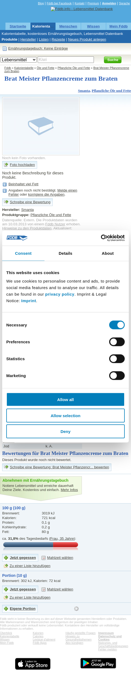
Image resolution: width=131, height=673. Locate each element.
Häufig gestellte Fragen (81, 633)
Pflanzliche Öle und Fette (74, 67)
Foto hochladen (22, 165)
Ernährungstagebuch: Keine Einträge (38, 48)
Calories (38, 636)
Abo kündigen (74, 642)
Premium (93, 3)
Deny (66, 431)
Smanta (84, 91)
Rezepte (58, 39)
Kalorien (38, 633)
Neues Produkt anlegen (87, 39)
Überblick (6, 633)
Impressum (106, 633)
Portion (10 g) (14, 575)
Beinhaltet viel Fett (23, 184)
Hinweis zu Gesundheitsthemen (78, 638)
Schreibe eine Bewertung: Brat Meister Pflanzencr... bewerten (59, 467)
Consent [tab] (23, 253)
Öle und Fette (46, 67)
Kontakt (79, 3)
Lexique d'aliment (44, 639)
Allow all (65, 399)
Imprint (28, 300)
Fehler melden (107, 649)
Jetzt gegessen (23, 558)
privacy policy (60, 294)
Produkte (9, 39)
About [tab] (108, 253)
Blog (41, 3)
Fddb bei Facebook (59, 3)
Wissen (93, 26)
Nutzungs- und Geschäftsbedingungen (113, 644)
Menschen (68, 26)
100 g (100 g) (13, 508)
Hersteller (28, 39)
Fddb (7, 67)
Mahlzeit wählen (60, 558)
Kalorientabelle (45, 26)
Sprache (124, 3)
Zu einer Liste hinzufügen (30, 566)
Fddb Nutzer (55, 224)
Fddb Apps (40, 642)
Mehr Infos (69, 490)
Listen (44, 39)
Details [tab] (65, 253)
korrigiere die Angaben (46, 194)
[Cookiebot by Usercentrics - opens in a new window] (101, 238)
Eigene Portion (22, 609)
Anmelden (109, 3)
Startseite (18, 26)
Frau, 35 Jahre (62, 538)
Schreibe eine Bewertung (30, 202)
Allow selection (65, 415)
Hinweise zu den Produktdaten (27, 228)
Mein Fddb (118, 26)
